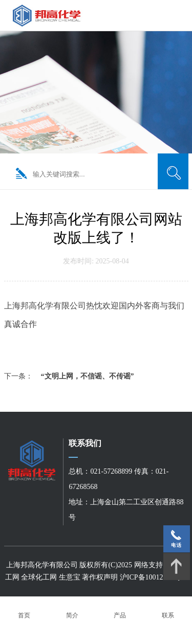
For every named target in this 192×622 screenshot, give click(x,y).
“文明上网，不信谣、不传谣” (87, 376)
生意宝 (69, 577)
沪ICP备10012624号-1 (153, 577)
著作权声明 (101, 577)
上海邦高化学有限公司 (42, 565)
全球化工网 (39, 577)
